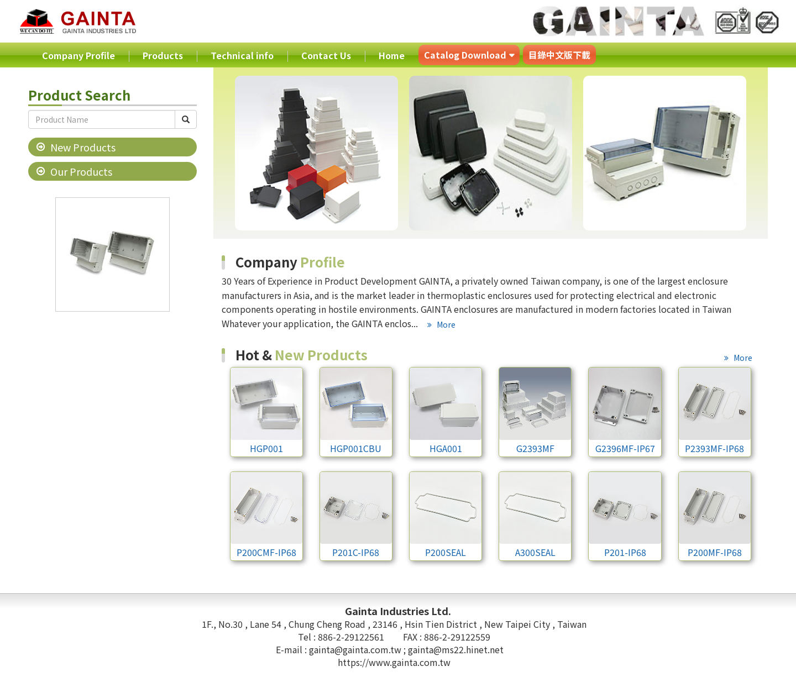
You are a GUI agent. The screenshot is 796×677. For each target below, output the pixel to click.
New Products (83, 147)
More (445, 324)
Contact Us (326, 55)
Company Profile (78, 55)
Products (163, 55)
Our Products (81, 171)
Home (392, 55)
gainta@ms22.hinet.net (456, 649)
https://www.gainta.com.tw (394, 662)
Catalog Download (465, 54)
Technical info (242, 55)
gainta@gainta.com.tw (356, 649)
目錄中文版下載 (559, 54)
